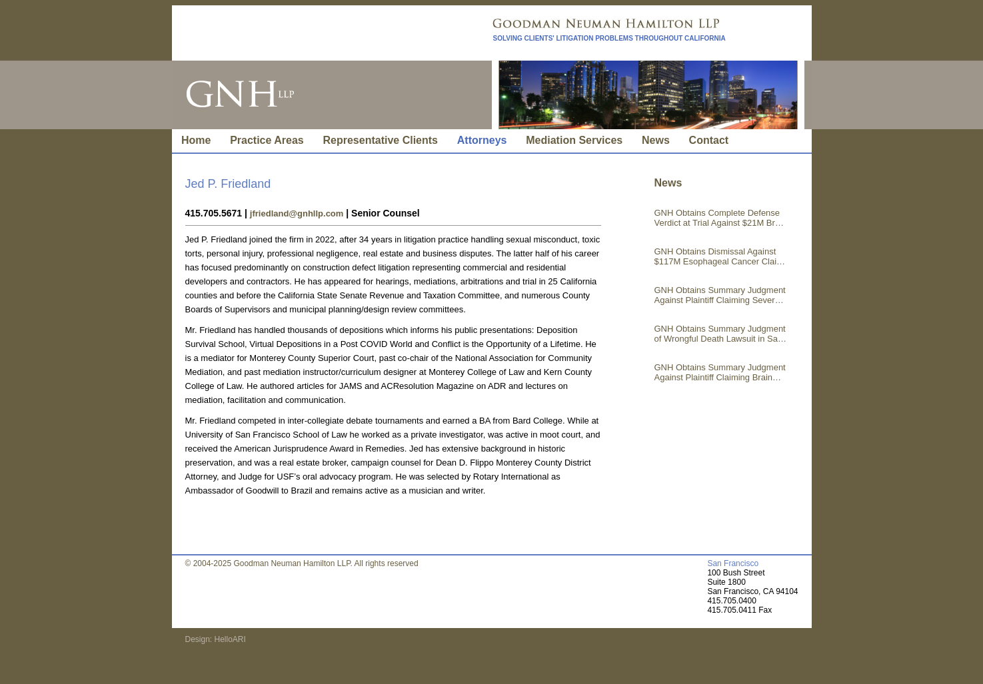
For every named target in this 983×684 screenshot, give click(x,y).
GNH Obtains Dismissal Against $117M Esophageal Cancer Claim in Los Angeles (719, 256)
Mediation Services (574, 140)
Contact (709, 140)
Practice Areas (267, 140)
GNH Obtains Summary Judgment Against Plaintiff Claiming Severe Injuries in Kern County (720, 295)
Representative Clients (381, 140)
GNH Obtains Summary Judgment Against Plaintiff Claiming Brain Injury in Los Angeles (720, 372)
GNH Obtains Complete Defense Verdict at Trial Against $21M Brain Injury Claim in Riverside (720, 218)
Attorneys (482, 140)
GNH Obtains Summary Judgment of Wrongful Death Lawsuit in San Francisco (720, 334)
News (656, 140)
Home (196, 140)
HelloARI (229, 639)
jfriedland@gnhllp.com (297, 213)
